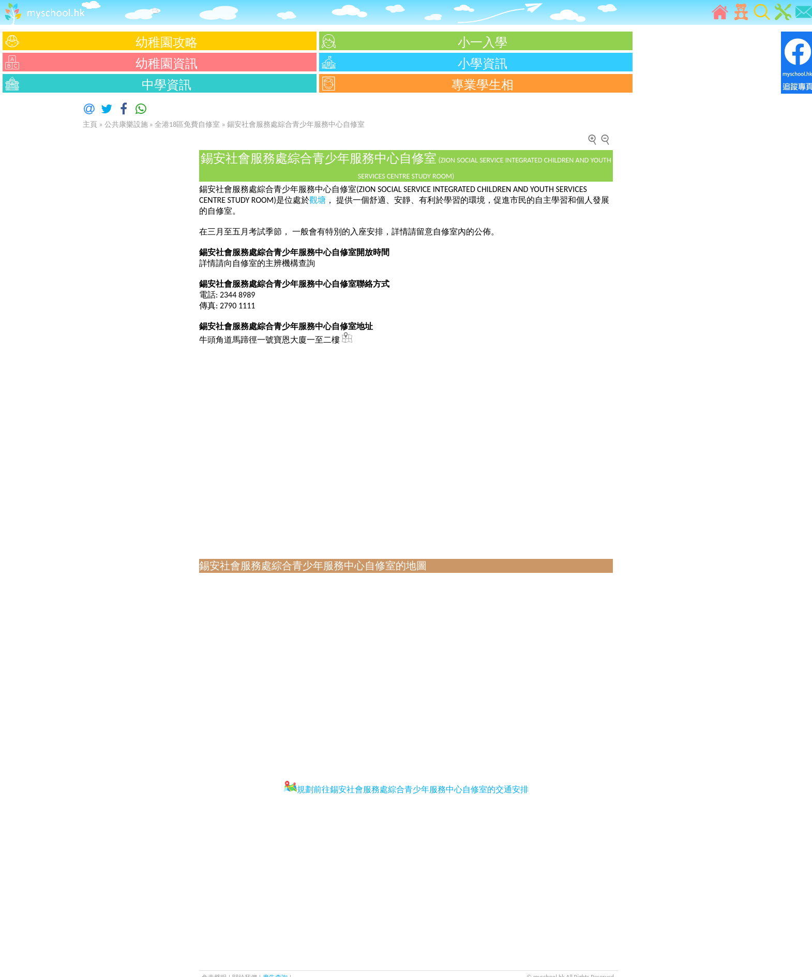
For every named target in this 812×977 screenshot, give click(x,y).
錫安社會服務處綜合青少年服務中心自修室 (296, 124)
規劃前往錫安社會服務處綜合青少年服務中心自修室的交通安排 (406, 789)
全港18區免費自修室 (187, 124)
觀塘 (317, 200)
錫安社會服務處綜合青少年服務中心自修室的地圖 (313, 565)
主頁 (90, 124)
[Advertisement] (31, 251)
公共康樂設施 (126, 124)
